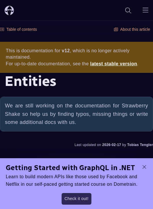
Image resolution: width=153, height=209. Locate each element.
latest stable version (113, 63)
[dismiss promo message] (144, 167)
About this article (132, 29)
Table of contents (18, 29)
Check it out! (76, 198)
